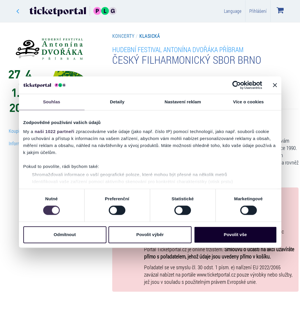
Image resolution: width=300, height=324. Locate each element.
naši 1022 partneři (55, 131)
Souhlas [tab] (51, 101)
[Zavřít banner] (275, 85)
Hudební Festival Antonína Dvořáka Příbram (177, 49)
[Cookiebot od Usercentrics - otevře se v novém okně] (236, 85)
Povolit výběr (150, 234)
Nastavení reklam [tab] (182, 101)
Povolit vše (235, 234)
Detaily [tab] (117, 101)
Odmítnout (65, 234)
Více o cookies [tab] (248, 101)
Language (232, 11)
